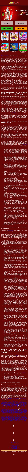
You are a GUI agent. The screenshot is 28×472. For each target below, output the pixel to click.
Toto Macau (14, 446)
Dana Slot (19, 403)
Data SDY (14, 444)
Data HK (10, 398)
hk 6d (26, 418)
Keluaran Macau (5, 406)
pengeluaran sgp (14, 409)
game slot (10, 230)
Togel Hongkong (12, 401)
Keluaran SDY (16, 398)
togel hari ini (4, 410)
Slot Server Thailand (14, 408)
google (23, 372)
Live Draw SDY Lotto (14, 445)
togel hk (25, 413)
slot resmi (21, 413)
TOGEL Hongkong (14, 420)
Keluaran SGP (4, 401)
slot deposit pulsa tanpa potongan (13, 417)
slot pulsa (8, 411)
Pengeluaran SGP (12, 403)
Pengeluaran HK (23, 401)
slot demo (14, 112)
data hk (4, 411)
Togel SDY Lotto (14, 442)
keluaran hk (16, 416)
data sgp (17, 418)
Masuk (21, 23)
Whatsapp (7, 28)
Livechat (21, 28)
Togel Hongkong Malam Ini (12, 399)
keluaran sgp (17, 411)
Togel (17, 401)
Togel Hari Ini (23, 398)
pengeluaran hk (22, 409)
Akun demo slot (4, 55)
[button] (3, 13)
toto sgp (12, 411)
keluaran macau (15, 413)
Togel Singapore (22, 399)
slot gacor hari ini (10, 418)
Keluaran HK (22, 405)
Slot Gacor (7, 405)
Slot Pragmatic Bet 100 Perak (17, 406)
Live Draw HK (22, 420)
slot (17, 355)
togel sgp (10, 419)
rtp (19, 416)
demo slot (25, 144)
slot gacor (19, 412)
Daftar (7, 23)
